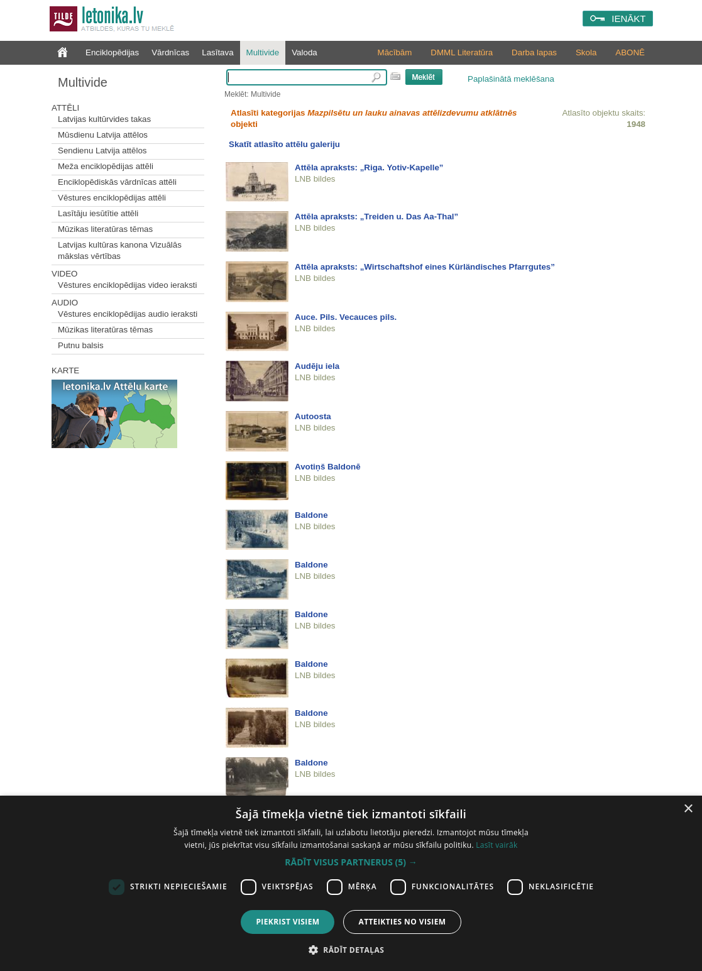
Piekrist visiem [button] (287, 921)
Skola (586, 52)
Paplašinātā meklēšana (511, 79)
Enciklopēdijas (112, 52)
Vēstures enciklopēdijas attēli (112, 197)
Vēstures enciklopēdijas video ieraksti (127, 285)
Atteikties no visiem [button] (402, 921)
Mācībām (395, 52)
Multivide (263, 52)
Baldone (311, 515)
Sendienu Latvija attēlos (102, 150)
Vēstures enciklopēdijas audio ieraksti (127, 314)
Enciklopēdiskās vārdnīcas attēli (117, 182)
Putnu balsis (81, 345)
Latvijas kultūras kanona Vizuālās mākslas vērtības (120, 250)
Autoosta (313, 416)
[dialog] (351, 883)
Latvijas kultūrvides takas (104, 119)
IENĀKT (628, 18)
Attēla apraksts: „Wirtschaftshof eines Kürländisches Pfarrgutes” (425, 267)
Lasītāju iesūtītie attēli (98, 213)
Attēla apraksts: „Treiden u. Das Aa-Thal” (376, 216)
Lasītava (217, 52)
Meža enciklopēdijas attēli (105, 166)
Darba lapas (534, 52)
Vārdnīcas (170, 52)
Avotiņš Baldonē (328, 466)
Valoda (304, 52)
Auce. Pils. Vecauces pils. (346, 317)
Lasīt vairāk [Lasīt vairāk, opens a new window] (496, 845)
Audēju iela (317, 366)
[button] (351, 862)
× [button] (688, 809)
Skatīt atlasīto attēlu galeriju (284, 144)
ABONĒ (630, 52)
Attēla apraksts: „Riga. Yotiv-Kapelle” (369, 167)
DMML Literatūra (462, 52)
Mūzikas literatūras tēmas (105, 229)
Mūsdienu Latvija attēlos (103, 135)
